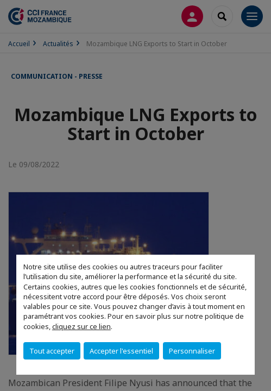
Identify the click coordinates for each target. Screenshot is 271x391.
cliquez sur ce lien (81, 326)
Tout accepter (51, 351)
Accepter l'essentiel (121, 351)
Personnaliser (192, 351)
